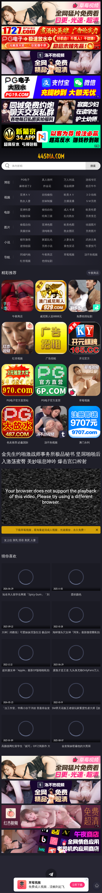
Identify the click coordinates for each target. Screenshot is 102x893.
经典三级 (47, 216)
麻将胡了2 (25, 186)
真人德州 (47, 179)
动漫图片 (91, 224)
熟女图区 (69, 231)
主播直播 (69, 201)
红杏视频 (25, 261)
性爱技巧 (91, 246)
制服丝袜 (25, 216)
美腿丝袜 (25, 231)
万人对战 (69, 179)
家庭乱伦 (47, 239)
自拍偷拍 (47, 194)
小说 (7, 242)
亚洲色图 (47, 224)
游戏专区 (91, 179)
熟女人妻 (25, 201)
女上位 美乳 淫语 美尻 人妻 (20, 540)
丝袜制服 (47, 201)
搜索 (93, 166)
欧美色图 (69, 224)
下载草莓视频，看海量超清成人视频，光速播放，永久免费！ (57, 530)
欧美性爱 (91, 209)
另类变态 (91, 216)
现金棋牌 (69, 186)
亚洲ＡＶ (25, 194)
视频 (7, 197)
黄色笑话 (69, 246)
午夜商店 (47, 254)
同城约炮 (25, 254)
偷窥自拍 (25, 224)
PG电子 (25, 179)
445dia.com (51, 156)
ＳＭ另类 (91, 201)
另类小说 (47, 246)
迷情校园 (25, 246)
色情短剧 (47, 261)
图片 (7, 227)
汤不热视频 (91, 254)
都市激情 (25, 239)
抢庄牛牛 (91, 186)
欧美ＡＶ (69, 194)
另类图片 (91, 231)
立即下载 (77, 884)
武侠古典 (91, 239)
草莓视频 (69, 254)
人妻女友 (69, 239)
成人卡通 (69, 209)
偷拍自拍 (47, 209)
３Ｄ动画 (91, 194)
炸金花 (47, 186)
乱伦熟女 (69, 216)
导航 (7, 257)
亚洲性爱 (25, 209)
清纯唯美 (47, 231)
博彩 (7, 182)
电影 (7, 212)
